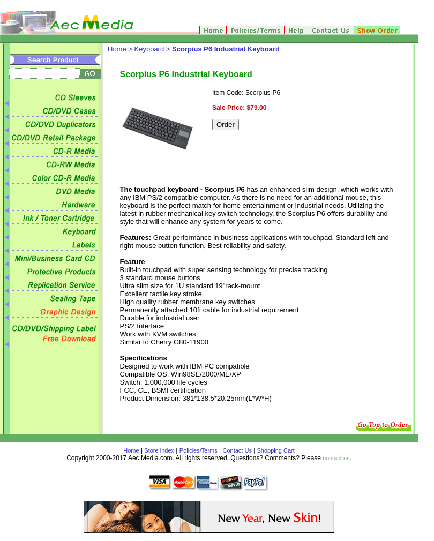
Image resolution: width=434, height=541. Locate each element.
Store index (159, 450)
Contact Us (237, 450)
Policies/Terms (198, 450)
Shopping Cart (274, 450)
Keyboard (149, 49)
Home (117, 49)
